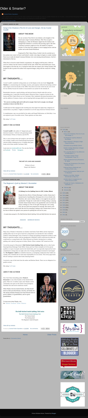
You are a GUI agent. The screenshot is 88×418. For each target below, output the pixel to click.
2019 (64, 207)
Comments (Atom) (16, 338)
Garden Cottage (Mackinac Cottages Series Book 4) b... (74, 148)
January (66, 190)
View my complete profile (9, 20)
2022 (64, 200)
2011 (64, 214)
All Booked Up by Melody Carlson (73, 145)
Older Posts (51, 335)
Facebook (7, 150)
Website (7, 303)
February (66, 187)
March (66, 131)
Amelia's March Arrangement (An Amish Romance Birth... (73, 179)
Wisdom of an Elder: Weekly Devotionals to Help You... (71, 176)
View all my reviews (9, 171)
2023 (64, 198)
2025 (64, 193)
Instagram (20, 150)
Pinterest (23, 303)
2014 (64, 212)
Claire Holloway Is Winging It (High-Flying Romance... (73, 142)
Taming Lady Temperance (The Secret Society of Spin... (74, 164)
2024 (64, 195)
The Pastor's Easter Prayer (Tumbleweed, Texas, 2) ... (71, 156)
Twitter (14, 150)
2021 (64, 202)
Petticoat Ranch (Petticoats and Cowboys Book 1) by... (72, 168)
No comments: (35, 174)
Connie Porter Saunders (11, 14)
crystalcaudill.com (16, 148)
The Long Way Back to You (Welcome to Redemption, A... (74, 152)
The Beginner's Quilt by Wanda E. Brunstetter (20, 183)
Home (25, 335)
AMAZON (23, 220)
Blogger (54, 413)
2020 (64, 205)
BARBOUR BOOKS (34, 220)
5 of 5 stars (12, 119)
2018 (64, 210)
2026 (64, 129)
